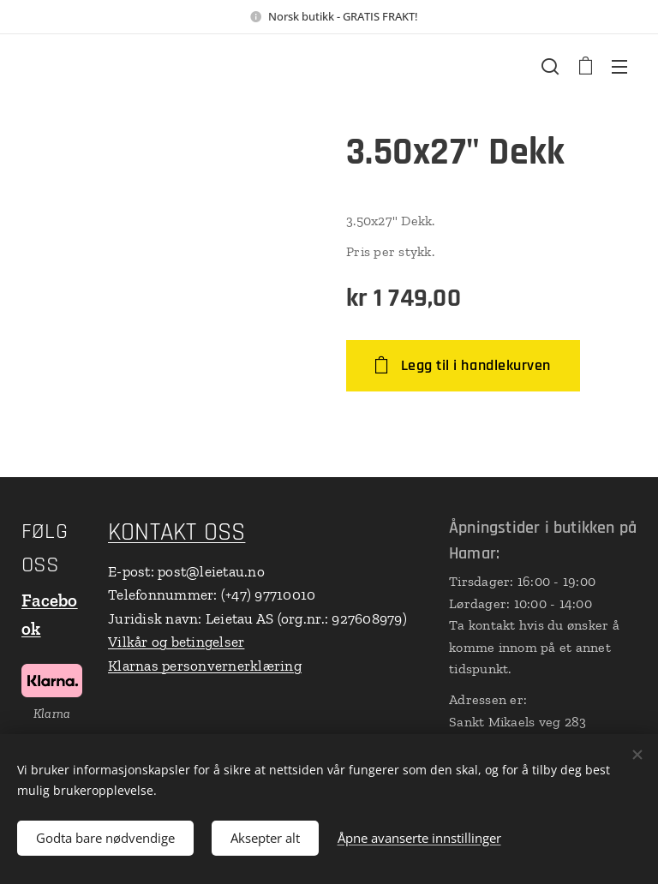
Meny (619, 67)
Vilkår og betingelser (176, 641)
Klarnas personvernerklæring (205, 665)
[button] (550, 66)
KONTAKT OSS (176, 532)
